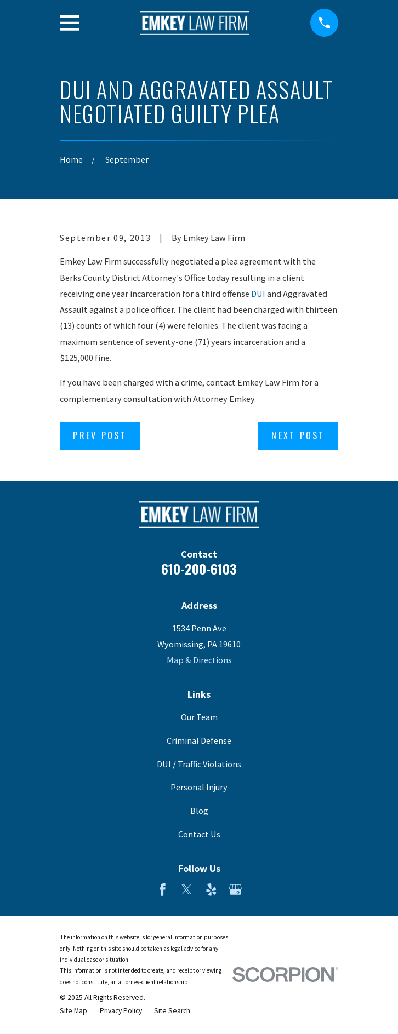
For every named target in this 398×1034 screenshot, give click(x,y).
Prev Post (99, 435)
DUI (258, 293)
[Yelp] (211, 889)
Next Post (298, 435)
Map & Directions (199, 659)
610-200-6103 (199, 568)
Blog (199, 810)
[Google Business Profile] (235, 889)
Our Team (199, 716)
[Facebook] (162, 889)
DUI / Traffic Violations (199, 764)
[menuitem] (73, 1011)
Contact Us (199, 834)
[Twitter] (186, 889)
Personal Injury (199, 787)
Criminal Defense (199, 740)
